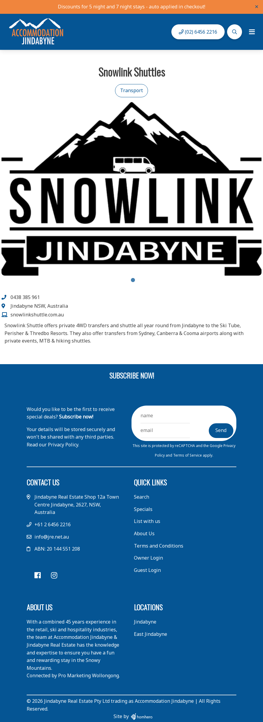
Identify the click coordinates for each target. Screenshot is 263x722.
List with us (147, 521)
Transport (131, 90)
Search (141, 497)
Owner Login (148, 557)
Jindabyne (145, 621)
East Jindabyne (150, 634)
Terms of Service (188, 455)
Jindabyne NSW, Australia (39, 306)
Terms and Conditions (158, 545)
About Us (144, 533)
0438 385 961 (25, 297)
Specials (143, 509)
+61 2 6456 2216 (52, 524)
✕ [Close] (257, 6)
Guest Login (147, 570)
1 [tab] (133, 280)
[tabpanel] (131, 189)
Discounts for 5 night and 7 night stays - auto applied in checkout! (131, 6)
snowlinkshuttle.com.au (37, 314)
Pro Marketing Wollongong (88, 675)
